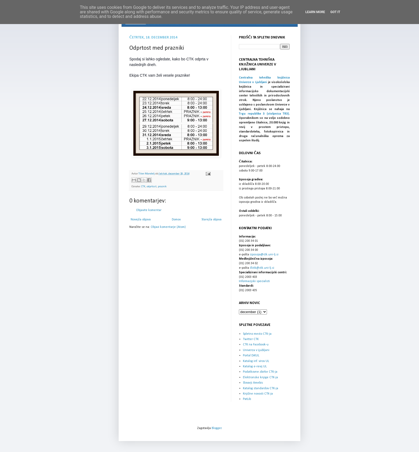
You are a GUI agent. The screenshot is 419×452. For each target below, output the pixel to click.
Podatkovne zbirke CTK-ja (260, 371)
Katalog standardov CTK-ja (260, 388)
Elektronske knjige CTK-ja (260, 377)
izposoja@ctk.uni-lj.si (264, 254)
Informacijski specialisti (254, 281)
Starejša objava (211, 219)
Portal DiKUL (251, 355)
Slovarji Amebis (253, 382)
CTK (143, 186)
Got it (335, 12)
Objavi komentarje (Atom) (168, 227)
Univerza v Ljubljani (256, 350)
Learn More (315, 12)
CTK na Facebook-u (256, 344)
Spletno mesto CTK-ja (257, 334)
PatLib (247, 399)
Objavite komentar (148, 210)
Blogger (217, 428)
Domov (176, 219)
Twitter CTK (251, 339)
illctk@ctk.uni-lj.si (262, 268)
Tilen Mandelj (146, 173)
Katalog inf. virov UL (256, 361)
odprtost (152, 186)
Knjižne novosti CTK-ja (258, 393)
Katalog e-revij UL (255, 366)
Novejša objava (141, 219)
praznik (162, 186)
